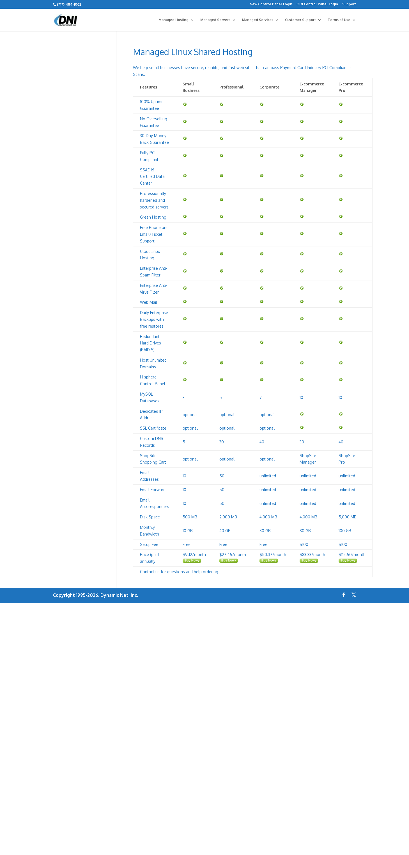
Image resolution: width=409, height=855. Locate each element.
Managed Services (257, 20)
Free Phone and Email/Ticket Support (154, 234)
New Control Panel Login (271, 4)
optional (190, 414)
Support (349, 4)
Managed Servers (215, 20)
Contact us (150, 571)
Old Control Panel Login (317, 4)
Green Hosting (153, 217)
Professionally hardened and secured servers (154, 200)
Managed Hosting (173, 20)
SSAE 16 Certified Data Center (152, 176)
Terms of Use (339, 20)
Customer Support (300, 20)
